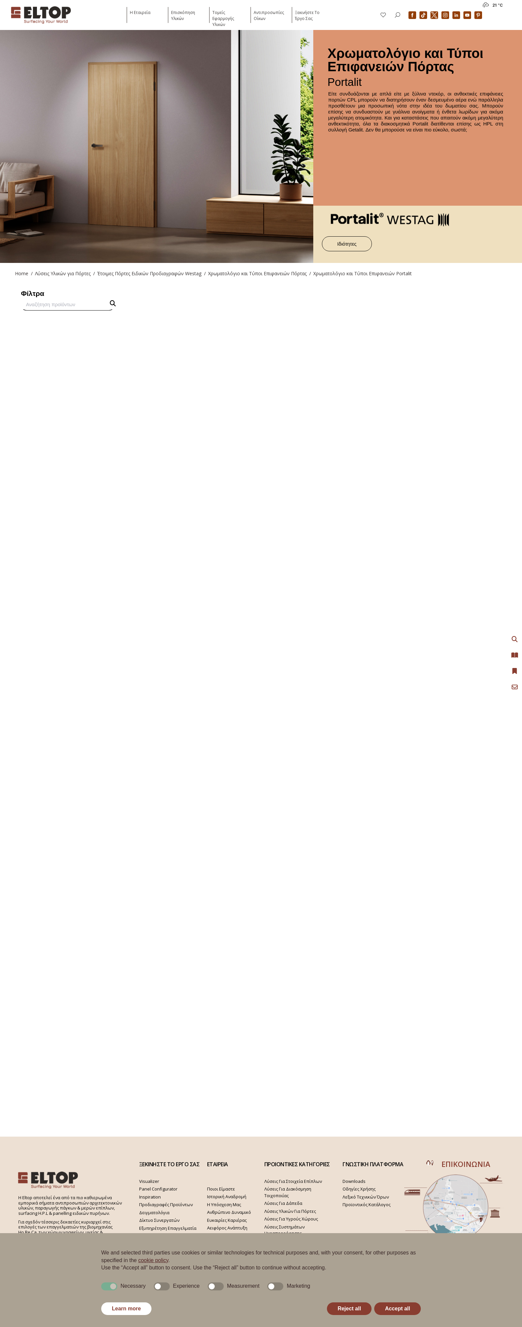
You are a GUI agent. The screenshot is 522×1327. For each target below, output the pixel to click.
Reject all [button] (349, 1308)
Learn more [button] (126, 1308)
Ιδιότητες (347, 244)
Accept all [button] (397, 1308)
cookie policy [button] (153, 1260)
